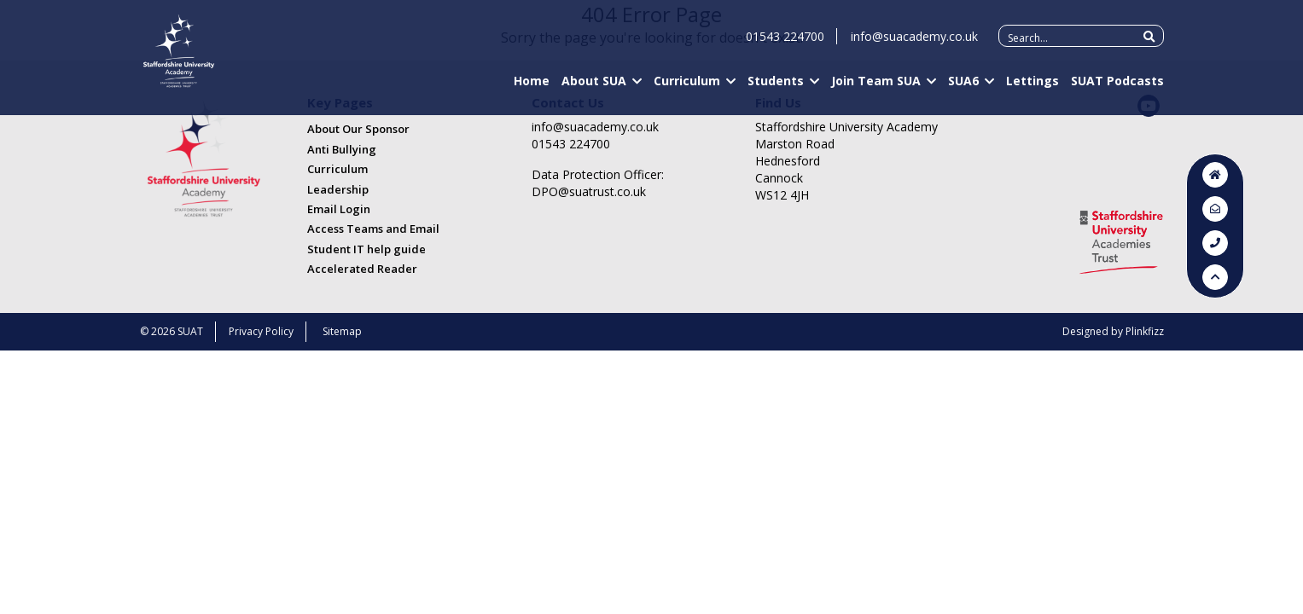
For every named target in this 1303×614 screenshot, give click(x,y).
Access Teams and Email (373, 228)
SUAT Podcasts (1117, 88)
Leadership (338, 189)
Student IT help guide (366, 249)
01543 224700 (785, 44)
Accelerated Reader (362, 268)
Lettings (1032, 88)
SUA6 (963, 88)
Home (532, 88)
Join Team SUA (876, 88)
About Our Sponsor (358, 128)
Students (775, 88)
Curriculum (687, 88)
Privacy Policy (261, 331)
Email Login (338, 209)
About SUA (593, 88)
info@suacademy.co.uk (914, 44)
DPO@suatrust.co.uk (589, 191)
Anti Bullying (341, 149)
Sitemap (342, 331)
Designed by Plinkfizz (1113, 331)
